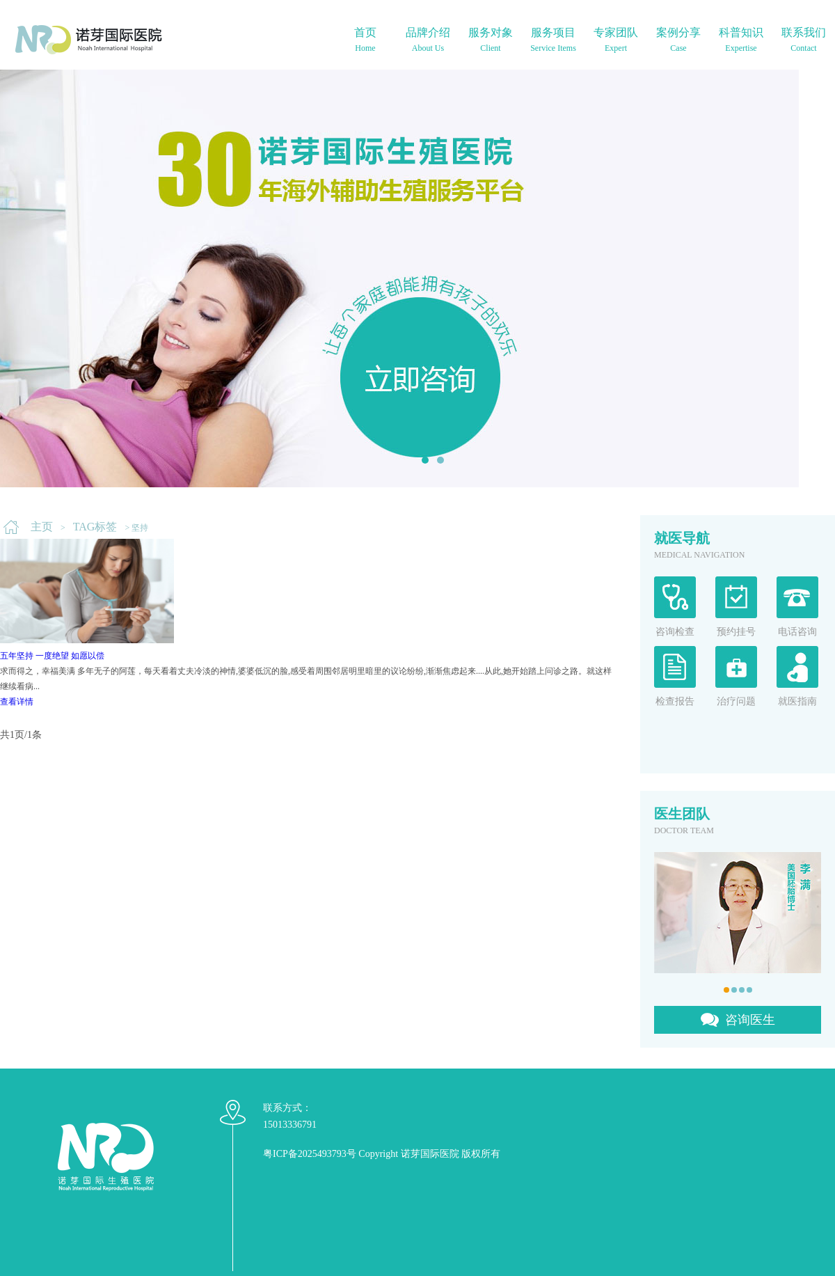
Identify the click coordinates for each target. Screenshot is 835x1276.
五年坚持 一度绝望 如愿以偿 (52, 656)
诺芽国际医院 (430, 1154)
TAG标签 (95, 527)
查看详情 (16, 702)
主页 (42, 527)
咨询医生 (750, 1020)
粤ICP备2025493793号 (309, 1154)
